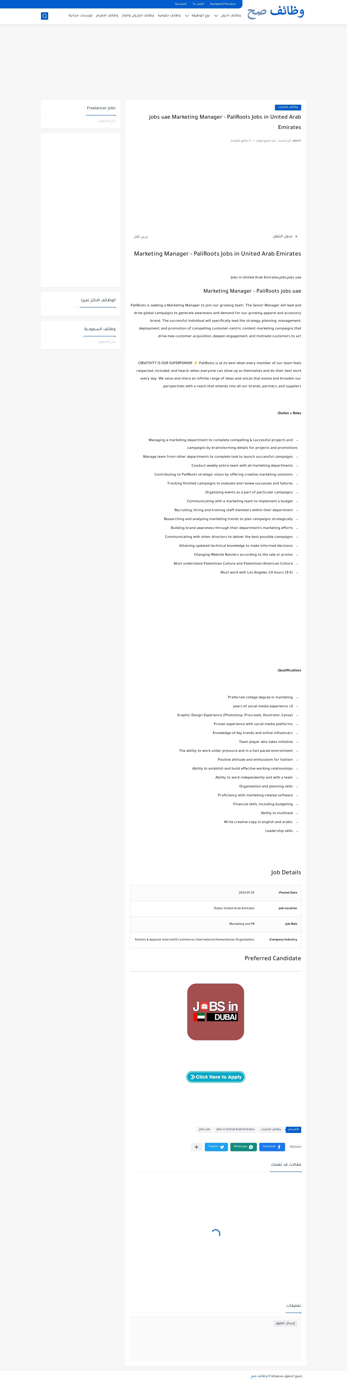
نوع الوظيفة (201, 16)
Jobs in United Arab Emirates (235, 1129)
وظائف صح (259, 1376)
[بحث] (44, 16)
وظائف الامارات (288, 107)
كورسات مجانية (81, 16)
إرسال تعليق (285, 1323)
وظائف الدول (231, 16)
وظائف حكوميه (169, 16)
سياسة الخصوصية (223, 4)
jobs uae (204, 1129)
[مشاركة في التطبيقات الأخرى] (196, 1147)
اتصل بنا (198, 4)
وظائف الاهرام (107, 16)
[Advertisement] (173, 62)
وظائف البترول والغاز (138, 16)
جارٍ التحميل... (105, 121)
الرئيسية (181, 4)
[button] (272, 1147)
